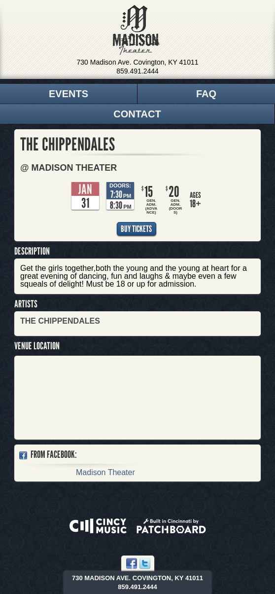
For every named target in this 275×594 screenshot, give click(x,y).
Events (68, 93)
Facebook (131, 563)
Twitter (144, 563)
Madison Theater (136, 30)
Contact (137, 114)
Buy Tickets (136, 228)
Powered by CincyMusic (98, 526)
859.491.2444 (137, 71)
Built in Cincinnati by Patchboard (171, 526)
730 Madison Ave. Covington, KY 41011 (138, 62)
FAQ (206, 93)
